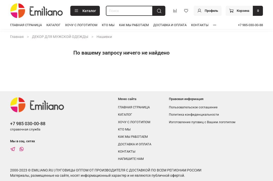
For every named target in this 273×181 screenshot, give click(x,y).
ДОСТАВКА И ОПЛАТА (170, 25)
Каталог (85, 11)
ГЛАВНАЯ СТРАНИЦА (26, 25)
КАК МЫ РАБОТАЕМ (134, 25)
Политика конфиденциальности (194, 114)
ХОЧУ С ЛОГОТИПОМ (81, 25)
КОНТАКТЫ (199, 25)
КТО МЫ (108, 25)
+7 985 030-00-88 (27, 123)
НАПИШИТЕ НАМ (131, 159)
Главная (17, 37)
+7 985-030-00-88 (250, 25)
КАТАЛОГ (53, 25)
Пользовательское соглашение (193, 107)
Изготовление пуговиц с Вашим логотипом (202, 122)
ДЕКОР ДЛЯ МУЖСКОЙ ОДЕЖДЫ (60, 37)
